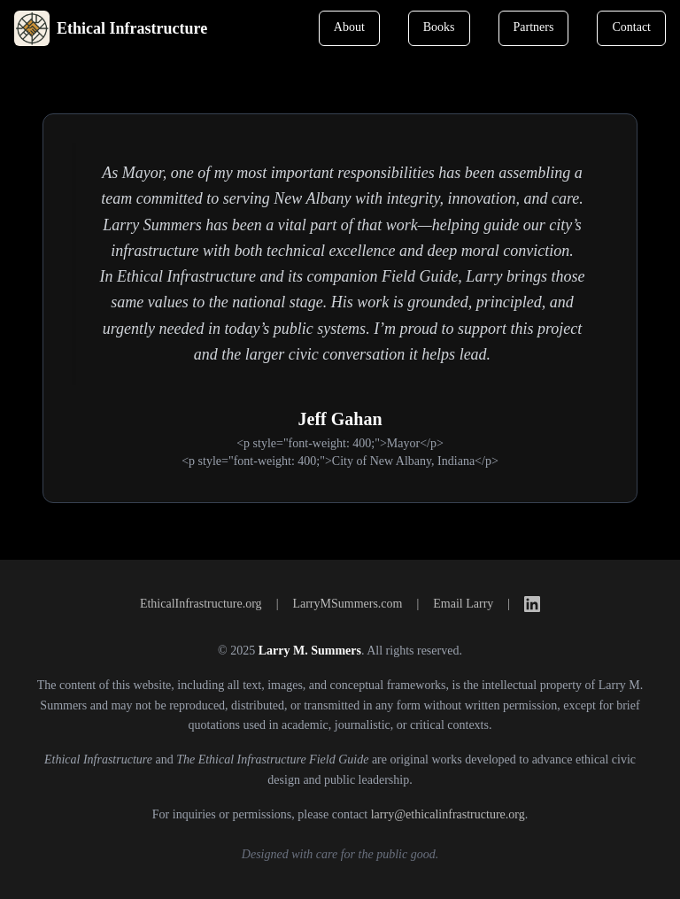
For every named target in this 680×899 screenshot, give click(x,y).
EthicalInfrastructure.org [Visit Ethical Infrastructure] (201, 603)
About (349, 27)
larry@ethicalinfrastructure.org (448, 814)
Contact (631, 27)
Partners (534, 27)
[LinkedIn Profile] (532, 604)
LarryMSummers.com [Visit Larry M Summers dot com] (347, 603)
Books (439, 27)
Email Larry (463, 603)
